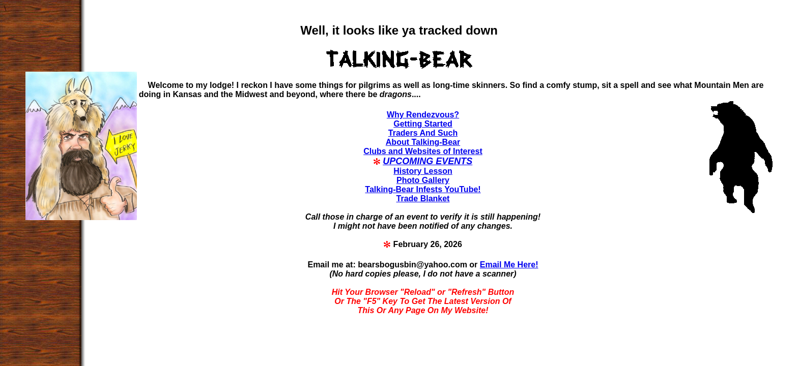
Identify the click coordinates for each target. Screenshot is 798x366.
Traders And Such (423, 133)
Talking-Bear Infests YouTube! (422, 189)
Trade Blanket (423, 198)
